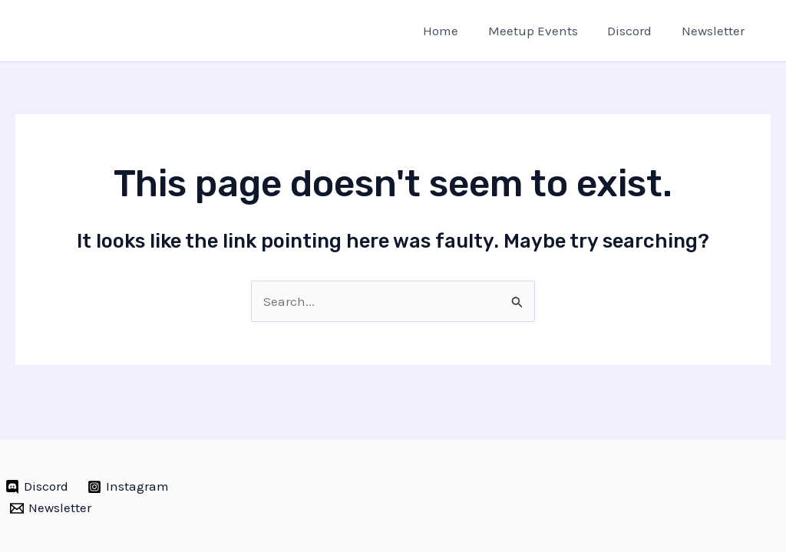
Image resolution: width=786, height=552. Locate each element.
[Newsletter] (51, 508)
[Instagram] (129, 487)
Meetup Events (541, 30)
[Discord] (37, 487)
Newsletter (714, 30)
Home (453, 30)
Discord (635, 30)
